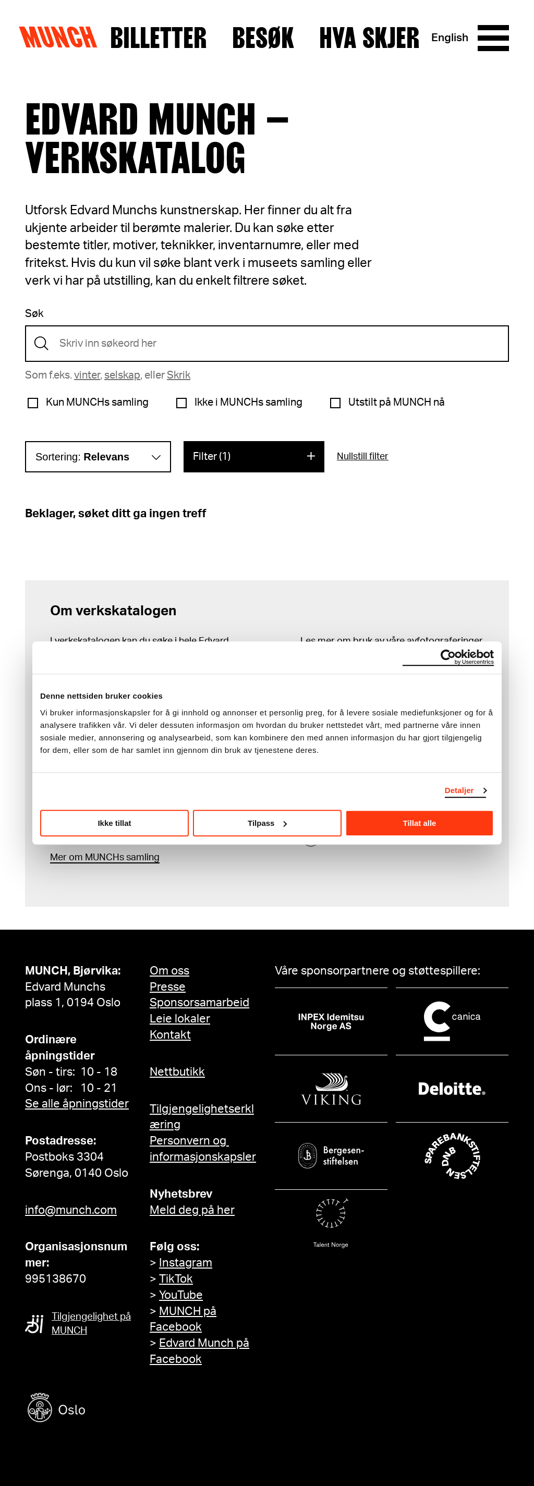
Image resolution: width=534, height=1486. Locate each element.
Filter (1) (211, 457)
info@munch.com (71, 1210)
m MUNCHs (99, 857)
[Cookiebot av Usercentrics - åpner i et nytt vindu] (448, 657)
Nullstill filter (363, 456)
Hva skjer (369, 38)
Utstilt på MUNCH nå (396, 402)
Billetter (158, 38)
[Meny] (493, 38)
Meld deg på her (192, 1210)
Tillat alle (419, 823)
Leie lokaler (180, 1019)
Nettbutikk (177, 1072)
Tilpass (267, 823)
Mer (58, 857)
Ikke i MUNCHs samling (248, 402)
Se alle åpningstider (77, 1104)
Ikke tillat (114, 823)
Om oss (169, 971)
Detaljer (459, 790)
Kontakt (170, 1035)
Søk (34, 314)
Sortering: (82, 456)
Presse (168, 987)
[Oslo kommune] (103, 1409)
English (449, 37)
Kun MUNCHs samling (97, 402)
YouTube (181, 1295)
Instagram (185, 1263)
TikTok (176, 1279)
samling (142, 857)
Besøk (263, 38)
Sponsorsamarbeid (199, 1002)
